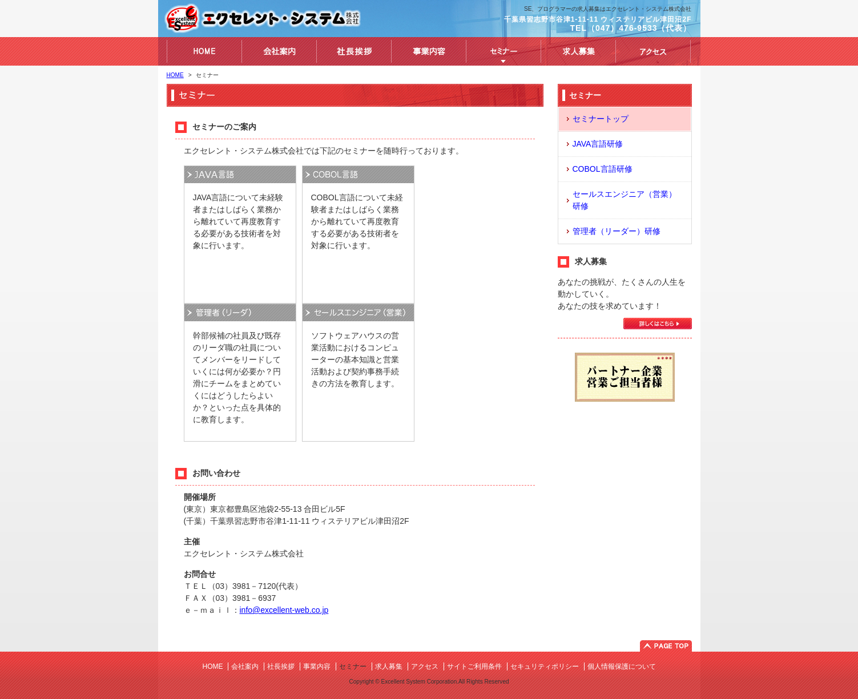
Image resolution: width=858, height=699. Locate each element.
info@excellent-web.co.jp (284, 610)
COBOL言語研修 (603, 168)
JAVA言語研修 (598, 143)
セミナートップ (601, 118)
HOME (175, 75)
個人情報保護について (621, 666)
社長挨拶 (281, 666)
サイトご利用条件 (474, 666)
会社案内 (245, 666)
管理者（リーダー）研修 (616, 231)
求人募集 (388, 666)
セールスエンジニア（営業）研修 (624, 200)
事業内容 (317, 666)
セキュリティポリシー (544, 666)
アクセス (424, 666)
